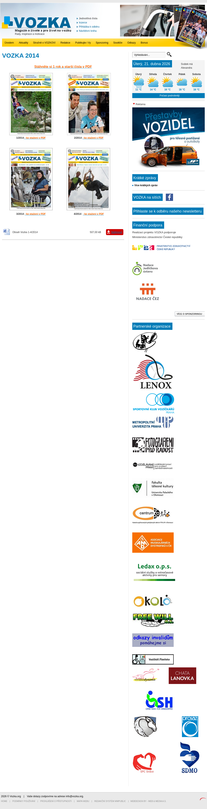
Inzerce (83, 22)
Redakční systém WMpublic (110, 801)
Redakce (65, 42)
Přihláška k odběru (89, 26)
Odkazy (131, 42)
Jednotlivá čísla (88, 18)
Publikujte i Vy (83, 42)
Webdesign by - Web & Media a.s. (148, 801)
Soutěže (117, 42)
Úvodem (9, 42)
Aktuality (23, 42)
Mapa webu (83, 801)
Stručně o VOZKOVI (44, 42)
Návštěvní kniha (87, 30)
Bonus (144, 42)
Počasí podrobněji (169, 95)
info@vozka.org (74, 796)
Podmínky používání (23, 801)
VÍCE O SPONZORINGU (190, 314)
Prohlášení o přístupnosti (56, 801)
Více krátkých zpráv (146, 185)
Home (4, 801)
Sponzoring (102, 42)
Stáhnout (116, 232)
